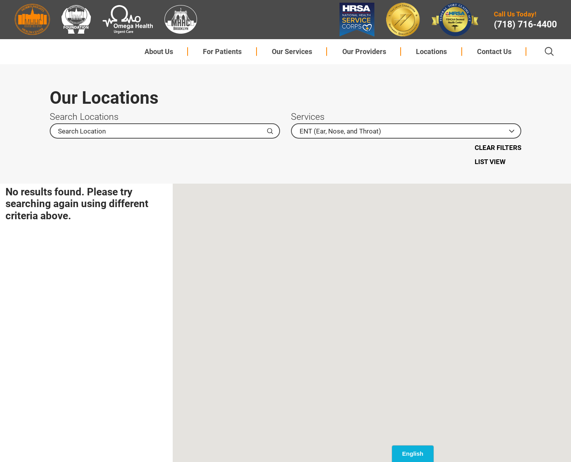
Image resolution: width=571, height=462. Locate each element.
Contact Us (494, 51)
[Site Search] (549, 51)
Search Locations (84, 116)
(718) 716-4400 (525, 25)
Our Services (292, 51)
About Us (159, 51)
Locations (431, 51)
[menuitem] (158, 51)
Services (308, 116)
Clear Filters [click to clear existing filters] (498, 148)
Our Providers (364, 51)
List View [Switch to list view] (490, 162)
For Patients (222, 51)
